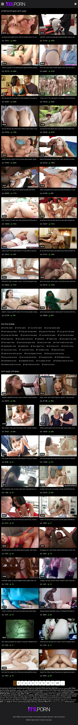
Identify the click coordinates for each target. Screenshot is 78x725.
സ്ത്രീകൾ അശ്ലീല (41, 694)
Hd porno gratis (72, 690)
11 (52, 683)
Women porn (21, 688)
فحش (32, 694)
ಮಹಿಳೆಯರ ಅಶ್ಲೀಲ (68, 692)
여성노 (30, 698)
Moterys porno (44, 696)
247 (57, 683)
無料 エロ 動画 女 (6, 702)
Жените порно (66, 696)
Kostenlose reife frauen (8, 688)
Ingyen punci (43, 690)
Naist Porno (46, 700)
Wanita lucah (47, 698)
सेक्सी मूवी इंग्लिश (5, 694)
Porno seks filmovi (14, 700)
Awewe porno (69, 702)
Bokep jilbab (37, 700)
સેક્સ (60, 692)
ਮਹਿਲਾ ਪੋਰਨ (52, 694)
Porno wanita (18, 702)
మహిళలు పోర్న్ (16, 694)
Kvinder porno (55, 696)
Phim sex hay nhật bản (50, 688)
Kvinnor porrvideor (17, 692)
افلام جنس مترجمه (64, 688)
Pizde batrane (8, 696)
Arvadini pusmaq (27, 700)
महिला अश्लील (25, 694)
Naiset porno (28, 692)
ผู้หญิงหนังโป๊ (38, 698)
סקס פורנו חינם (70, 700)
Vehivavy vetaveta (37, 702)
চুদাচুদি (50, 690)
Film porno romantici (33, 688)
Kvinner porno (57, 698)
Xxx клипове (38, 692)
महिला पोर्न (47, 702)
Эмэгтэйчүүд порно (21, 696)
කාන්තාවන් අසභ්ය (57, 702)
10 (48, 683)
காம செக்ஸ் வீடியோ (50, 692)
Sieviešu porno (34, 696)
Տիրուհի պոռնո (60, 690)
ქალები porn (5, 692)
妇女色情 (64, 694)
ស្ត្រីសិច (58, 694)
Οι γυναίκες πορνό (58, 700)
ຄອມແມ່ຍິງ (27, 702)
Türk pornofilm (33, 690)
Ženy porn (9, 698)
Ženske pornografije (20, 698)
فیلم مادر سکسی (22, 690)
